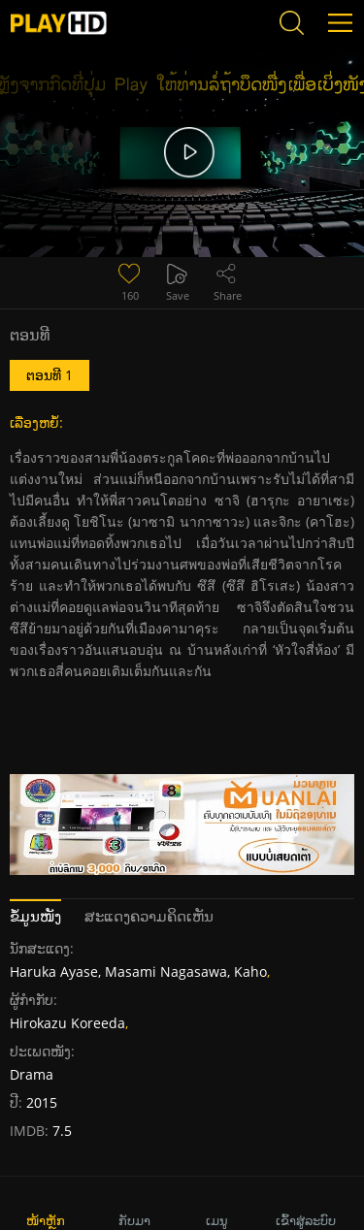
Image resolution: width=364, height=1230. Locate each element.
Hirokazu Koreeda (67, 1023)
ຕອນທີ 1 (49, 375)
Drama (31, 1074)
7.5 (60, 1130)
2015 (41, 1102)
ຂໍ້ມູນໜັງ (35, 915)
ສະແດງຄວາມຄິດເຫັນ (149, 915)
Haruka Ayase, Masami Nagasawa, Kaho (138, 971)
